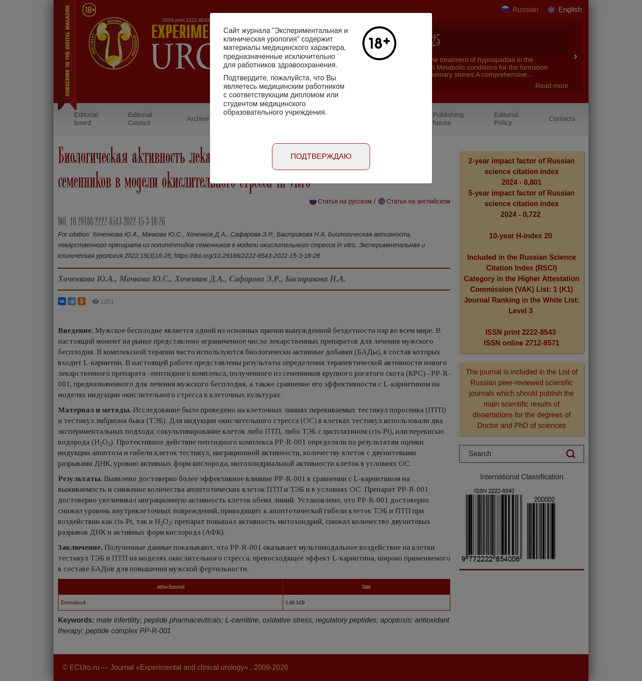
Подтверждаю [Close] (321, 156)
